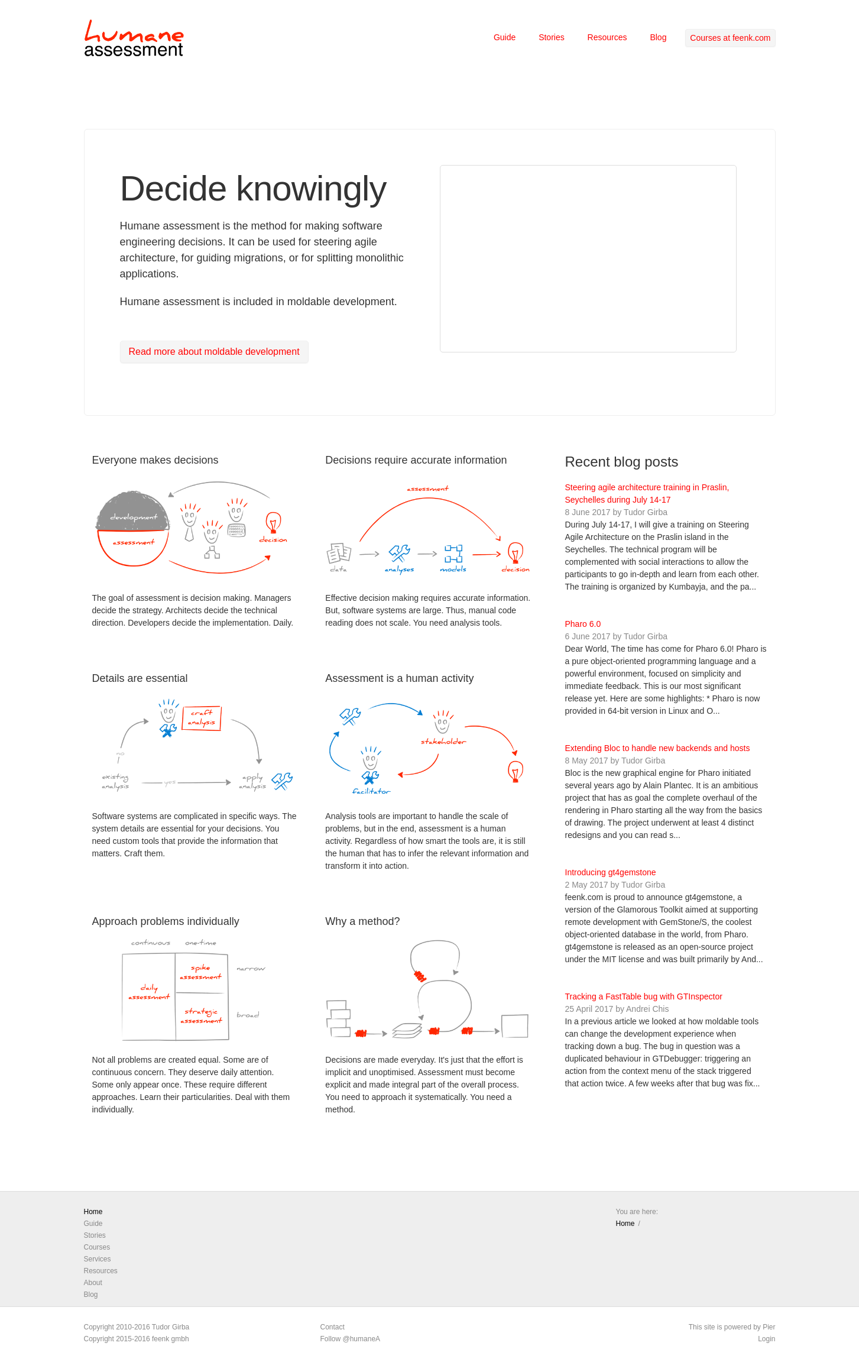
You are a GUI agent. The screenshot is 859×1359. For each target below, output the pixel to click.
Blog (658, 37)
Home (93, 1212)
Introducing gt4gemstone (610, 872)
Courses (97, 1247)
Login (766, 1339)
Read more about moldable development (214, 352)
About (93, 1283)
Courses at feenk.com (730, 38)
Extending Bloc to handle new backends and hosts (657, 748)
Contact (332, 1327)
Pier (769, 1327)
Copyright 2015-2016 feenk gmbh (136, 1339)
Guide (505, 37)
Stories (552, 37)
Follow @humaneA (350, 1339)
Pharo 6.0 (583, 624)
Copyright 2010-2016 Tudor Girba (137, 1327)
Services (97, 1259)
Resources (607, 37)
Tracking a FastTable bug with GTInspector (643, 996)
